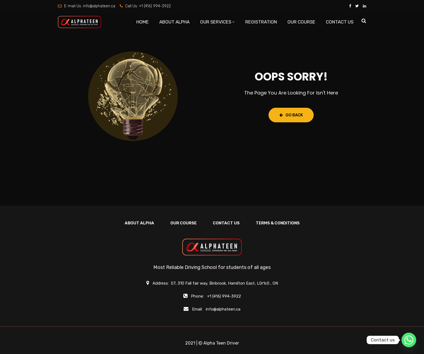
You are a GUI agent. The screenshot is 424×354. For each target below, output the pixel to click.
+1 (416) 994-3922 (155, 6)
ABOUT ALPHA (174, 22)
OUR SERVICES (215, 22)
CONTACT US (339, 22)
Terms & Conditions (278, 223)
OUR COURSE (301, 22)
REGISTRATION (261, 22)
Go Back (291, 115)
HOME (142, 22)
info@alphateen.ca (99, 6)
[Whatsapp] (409, 340)
